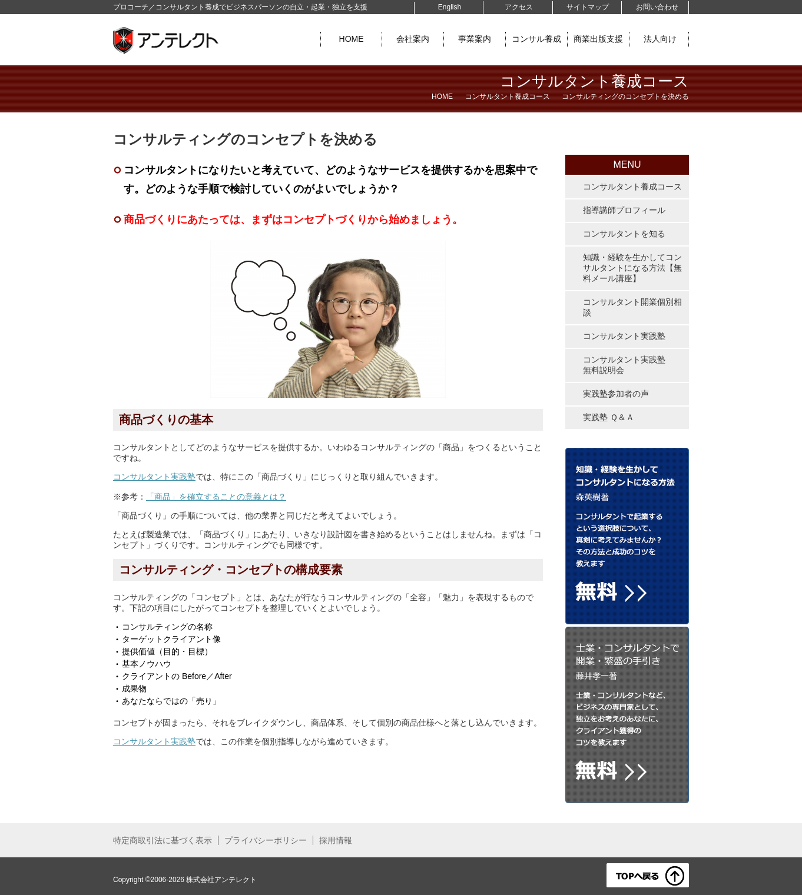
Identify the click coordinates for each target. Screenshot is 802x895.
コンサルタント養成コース (507, 96)
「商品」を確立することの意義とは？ (216, 496)
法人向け (660, 39)
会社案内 (412, 39)
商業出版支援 (598, 39)
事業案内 (474, 39)
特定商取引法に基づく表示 (162, 840)
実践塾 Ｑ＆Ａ (608, 417)
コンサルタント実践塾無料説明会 (624, 365)
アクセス (519, 7)
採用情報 (335, 840)
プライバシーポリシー (265, 840)
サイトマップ (587, 7)
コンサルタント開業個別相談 (632, 307)
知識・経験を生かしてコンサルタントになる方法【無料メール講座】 (632, 267)
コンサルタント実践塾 (154, 476)
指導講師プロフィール (624, 210)
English (449, 7)
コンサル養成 (536, 39)
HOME (351, 39)
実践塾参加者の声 (616, 393)
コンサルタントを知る (624, 233)
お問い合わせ (657, 7)
